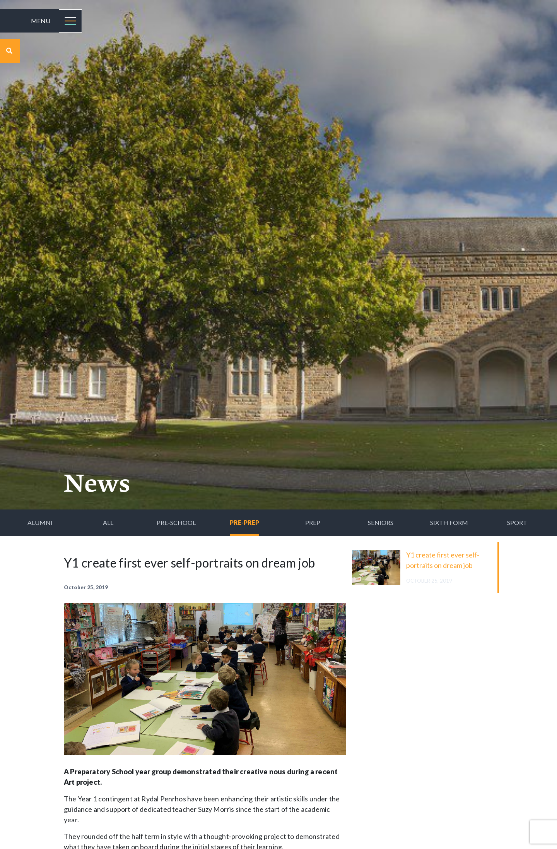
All (108, 522)
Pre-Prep (244, 522)
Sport (517, 522)
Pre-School (176, 522)
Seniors (380, 522)
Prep (312, 522)
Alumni (40, 522)
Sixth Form (449, 522)
